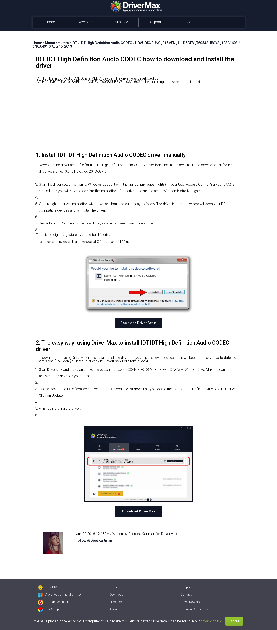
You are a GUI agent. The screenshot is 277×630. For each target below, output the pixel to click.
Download (85, 22)
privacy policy (211, 621)
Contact (191, 22)
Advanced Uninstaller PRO (59, 594)
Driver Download (192, 601)
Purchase (121, 22)
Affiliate (114, 609)
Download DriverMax (138, 511)
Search (226, 22)
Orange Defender (53, 601)
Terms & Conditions (194, 609)
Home (50, 22)
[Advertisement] (138, 119)
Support (156, 22)
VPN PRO (48, 587)
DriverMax (169, 534)
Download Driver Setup (138, 323)
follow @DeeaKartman (94, 540)
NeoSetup (48, 609)
